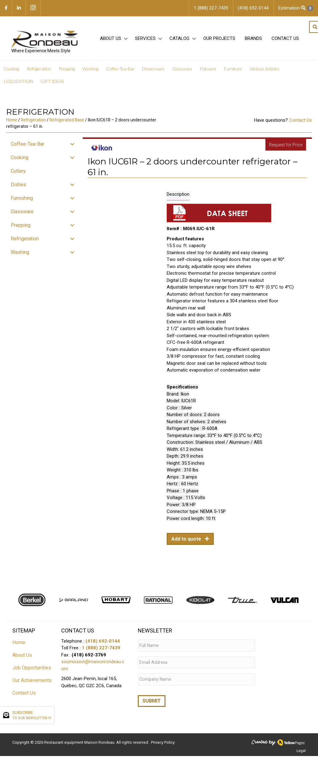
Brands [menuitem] (252, 40)
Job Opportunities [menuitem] (31, 669)
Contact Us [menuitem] (284, 40)
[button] (124, 40)
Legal (301, 747)
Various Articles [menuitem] (264, 70)
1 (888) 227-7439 (101, 649)
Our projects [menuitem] (218, 40)
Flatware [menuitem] (208, 70)
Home (11, 121)
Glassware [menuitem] (182, 70)
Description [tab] (178, 196)
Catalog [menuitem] (179, 40)
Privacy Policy (163, 738)
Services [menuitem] (144, 40)
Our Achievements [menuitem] (32, 682)
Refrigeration (33, 121)
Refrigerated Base (67, 121)
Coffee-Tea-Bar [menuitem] (120, 70)
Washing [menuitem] (90, 70)
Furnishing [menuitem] (22, 200)
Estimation (295, 8)
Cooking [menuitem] (11, 70)
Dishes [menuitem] (18, 186)
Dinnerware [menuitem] (153, 70)
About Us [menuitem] (109, 40)
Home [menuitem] (18, 644)
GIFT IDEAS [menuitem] (52, 83)
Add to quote (186, 541)
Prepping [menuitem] (67, 70)
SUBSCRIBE (31, 715)
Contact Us (300, 122)
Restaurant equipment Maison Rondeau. (79, 738)
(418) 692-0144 (102, 642)
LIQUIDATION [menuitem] (18, 83)
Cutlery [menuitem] (18, 173)
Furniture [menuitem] (233, 70)
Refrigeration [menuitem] (39, 70)
